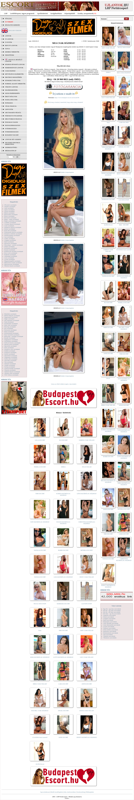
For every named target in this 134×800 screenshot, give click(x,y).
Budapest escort (12, 135)
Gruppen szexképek (10, 240)
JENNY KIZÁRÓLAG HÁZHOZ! (86, 737)
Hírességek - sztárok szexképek (13, 245)
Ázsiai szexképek (9, 211)
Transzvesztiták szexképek (12, 368)
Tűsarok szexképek (10, 370)
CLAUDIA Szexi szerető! (40, 737)
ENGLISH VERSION (14, 30)
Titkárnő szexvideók (109, 636)
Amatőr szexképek (9, 206)
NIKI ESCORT (63, 630)
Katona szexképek (9, 250)
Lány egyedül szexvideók (110, 623)
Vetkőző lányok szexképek (12, 371)
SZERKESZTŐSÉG (11, 147)
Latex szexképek (9, 258)
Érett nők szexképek (10, 230)
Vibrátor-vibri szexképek (11, 373)
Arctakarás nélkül (13, 112)
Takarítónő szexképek (10, 355)
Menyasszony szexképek (11, 264)
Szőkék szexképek (9, 351)
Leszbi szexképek (9, 259)
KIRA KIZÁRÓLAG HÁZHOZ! (40, 657)
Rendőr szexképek (9, 338)
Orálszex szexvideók (109, 628)
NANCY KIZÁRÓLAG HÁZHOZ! (108, 586)
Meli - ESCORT (124, 225)
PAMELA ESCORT (40, 467)
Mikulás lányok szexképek (12, 266)
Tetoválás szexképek (10, 360)
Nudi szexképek (9, 322)
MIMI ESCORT (108, 327)
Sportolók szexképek (10, 346)
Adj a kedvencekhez (70, 792)
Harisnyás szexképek (10, 243)
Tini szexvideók (108, 634)
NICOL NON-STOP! (40, 603)
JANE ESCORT (63, 737)
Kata (40, 630)
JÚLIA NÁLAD (86, 467)
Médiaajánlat (90, 792)
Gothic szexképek (9, 238)
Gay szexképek (8, 237)
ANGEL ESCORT (63, 710)
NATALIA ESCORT (40, 550)
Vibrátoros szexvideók (109, 638)
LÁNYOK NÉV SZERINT (13, 139)
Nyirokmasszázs (11, 132)
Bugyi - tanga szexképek (11, 219)
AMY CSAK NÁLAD (86, 630)
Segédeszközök (11, 90)
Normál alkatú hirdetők (15, 83)
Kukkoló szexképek (10, 254)
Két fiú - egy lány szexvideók (112, 610)
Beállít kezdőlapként (57, 792)
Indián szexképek (9, 246)
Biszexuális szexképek (11, 214)
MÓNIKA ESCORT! (87, 550)
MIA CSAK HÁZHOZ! (124, 73)
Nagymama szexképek (11, 317)
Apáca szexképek (9, 209)
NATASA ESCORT (40, 577)
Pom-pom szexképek (10, 330)
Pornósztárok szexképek (11, 333)
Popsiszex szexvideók (109, 631)
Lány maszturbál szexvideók (111, 625)
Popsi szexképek (9, 331)
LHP (5, 13)
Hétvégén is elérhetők (14, 74)
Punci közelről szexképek (11, 335)
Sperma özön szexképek (11, 344)
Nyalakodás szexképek (11, 323)
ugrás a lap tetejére (70, 384)
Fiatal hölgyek (11, 100)
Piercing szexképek (10, 327)
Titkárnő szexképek (10, 363)
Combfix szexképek (10, 222)
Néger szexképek (9, 319)
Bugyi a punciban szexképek (12, 221)
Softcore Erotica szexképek (12, 343)
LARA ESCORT (63, 684)
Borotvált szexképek (10, 218)
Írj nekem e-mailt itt (64, 93)
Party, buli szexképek (10, 325)
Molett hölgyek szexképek (12, 315)
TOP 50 (7, 48)
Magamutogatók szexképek (12, 261)
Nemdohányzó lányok (14, 67)
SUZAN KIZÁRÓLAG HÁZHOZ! (63, 522)
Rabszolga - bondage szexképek (13, 336)
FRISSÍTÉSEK (9, 55)
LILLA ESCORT (40, 440)
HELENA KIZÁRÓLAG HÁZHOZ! (108, 481)
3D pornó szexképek (10, 205)
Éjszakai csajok (11, 122)
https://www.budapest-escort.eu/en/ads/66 (67, 97)
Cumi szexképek (9, 226)
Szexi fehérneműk (12, 93)
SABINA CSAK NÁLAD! (87, 440)
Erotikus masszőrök (13, 77)
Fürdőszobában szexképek (12, 235)
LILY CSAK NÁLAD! (86, 657)
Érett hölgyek (11, 96)
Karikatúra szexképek (10, 248)
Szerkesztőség (81, 792)
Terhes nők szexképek (10, 359)
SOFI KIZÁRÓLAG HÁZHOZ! (39, 522)
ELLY (108, 378)
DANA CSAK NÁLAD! (86, 710)
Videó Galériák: (117, 606)
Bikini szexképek (9, 213)
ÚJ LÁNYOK (9, 39)
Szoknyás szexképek (10, 352)
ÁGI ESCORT (63, 440)
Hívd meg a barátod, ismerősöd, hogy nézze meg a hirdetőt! (63, 102)
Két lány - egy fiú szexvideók (112, 614)
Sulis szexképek (9, 347)
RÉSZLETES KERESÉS (12, 25)
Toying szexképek (9, 367)
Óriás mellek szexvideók (110, 630)
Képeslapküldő (70, 13)
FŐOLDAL (8, 18)
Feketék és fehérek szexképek (13, 234)
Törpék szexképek (9, 365)
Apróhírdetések (42, 13)
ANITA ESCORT (87, 684)
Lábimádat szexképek (10, 256)
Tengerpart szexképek (10, 357)
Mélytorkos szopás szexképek (13, 262)
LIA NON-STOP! (86, 603)
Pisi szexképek (8, 328)
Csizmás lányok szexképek (12, 224)
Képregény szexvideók (110, 622)
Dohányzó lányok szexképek (12, 227)
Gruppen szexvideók (109, 618)
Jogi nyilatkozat (45, 792)
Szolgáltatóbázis (56, 13)
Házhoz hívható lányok (15, 64)
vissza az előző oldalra (57, 384)
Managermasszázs (12, 125)
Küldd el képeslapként (67, 172)
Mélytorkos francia (13, 119)
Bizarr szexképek (9, 216)
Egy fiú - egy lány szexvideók (112, 609)
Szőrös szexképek (9, 354)
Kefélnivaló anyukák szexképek (13, 251)
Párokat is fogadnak (13, 116)
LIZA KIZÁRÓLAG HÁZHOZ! (63, 577)
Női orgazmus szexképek (11, 320)
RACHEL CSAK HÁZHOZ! (39, 710)
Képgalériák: (14, 202)
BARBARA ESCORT (63, 603)
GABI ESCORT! (124, 122)
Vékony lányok (11, 87)
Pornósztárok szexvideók (110, 633)
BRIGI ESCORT (124, 97)
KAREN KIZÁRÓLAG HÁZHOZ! (63, 494)
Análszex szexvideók (109, 615)
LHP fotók (9, 109)
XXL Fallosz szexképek (11, 375)
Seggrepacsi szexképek (11, 339)
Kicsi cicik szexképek (10, 253)
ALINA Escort (40, 764)
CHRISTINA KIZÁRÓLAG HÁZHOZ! (86, 522)
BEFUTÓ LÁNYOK (11, 45)
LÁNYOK (8, 36)
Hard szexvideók (108, 620)
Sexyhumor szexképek (11, 341)
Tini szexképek (8, 362)
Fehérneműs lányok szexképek (13, 232)
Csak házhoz (10, 71)
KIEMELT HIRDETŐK (12, 52)
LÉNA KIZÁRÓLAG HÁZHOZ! (87, 493)
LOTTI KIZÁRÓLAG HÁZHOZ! (63, 657)
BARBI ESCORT (63, 550)
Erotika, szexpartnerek (85, 13)
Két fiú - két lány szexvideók (111, 612)
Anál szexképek (9, 208)
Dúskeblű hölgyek (12, 80)
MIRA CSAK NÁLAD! (40, 684)
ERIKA (63, 467)
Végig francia (10, 106)
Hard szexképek (9, 242)
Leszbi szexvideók (108, 626)
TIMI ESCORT (39, 493)
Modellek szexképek (10, 314)
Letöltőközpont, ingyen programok (22, 13)
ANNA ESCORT (124, 405)
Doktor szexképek (9, 229)
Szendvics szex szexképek (12, 349)
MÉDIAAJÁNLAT (10, 150)
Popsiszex (9, 103)
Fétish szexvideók (108, 617)
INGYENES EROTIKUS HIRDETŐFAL (12, 143)
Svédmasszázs (11, 128)
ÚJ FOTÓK (8, 42)
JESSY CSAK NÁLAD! (87, 577)
